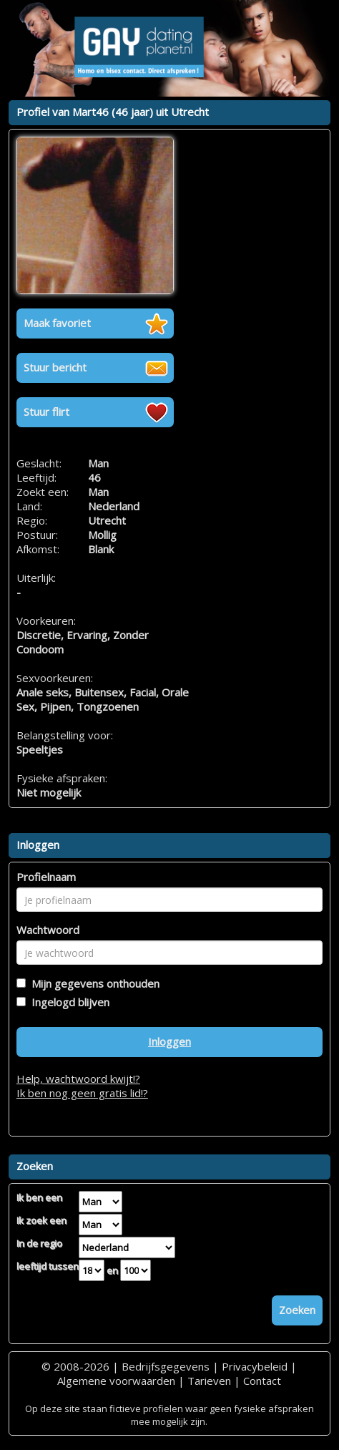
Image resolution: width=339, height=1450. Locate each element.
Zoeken (297, 1310)
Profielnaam (46, 877)
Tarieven (209, 1380)
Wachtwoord (47, 930)
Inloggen (169, 1041)
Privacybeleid (255, 1366)
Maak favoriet (57, 323)
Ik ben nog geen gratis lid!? (82, 1093)
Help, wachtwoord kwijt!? (78, 1078)
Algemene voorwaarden (116, 1380)
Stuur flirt (46, 411)
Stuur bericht (55, 367)
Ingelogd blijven (67, 1002)
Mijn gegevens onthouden (92, 983)
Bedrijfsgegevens (166, 1366)
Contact (262, 1380)
